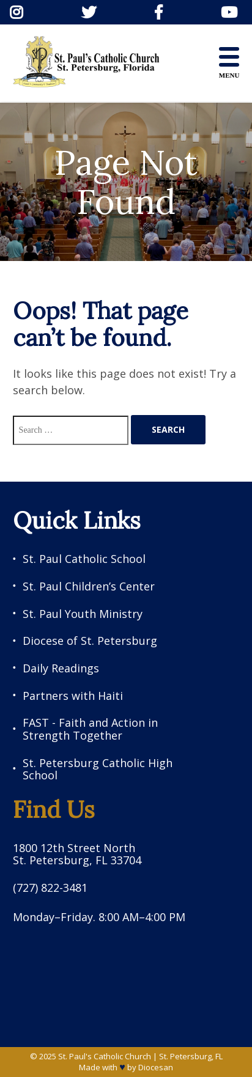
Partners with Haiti (73, 695)
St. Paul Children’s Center (89, 586)
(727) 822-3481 (50, 887)
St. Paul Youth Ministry (83, 614)
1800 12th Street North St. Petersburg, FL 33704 (77, 854)
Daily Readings (61, 668)
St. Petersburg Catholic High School (97, 769)
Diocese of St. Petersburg (90, 640)
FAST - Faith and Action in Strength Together (90, 728)
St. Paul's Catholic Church (104, 1056)
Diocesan (155, 1067)
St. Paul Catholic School (84, 559)
